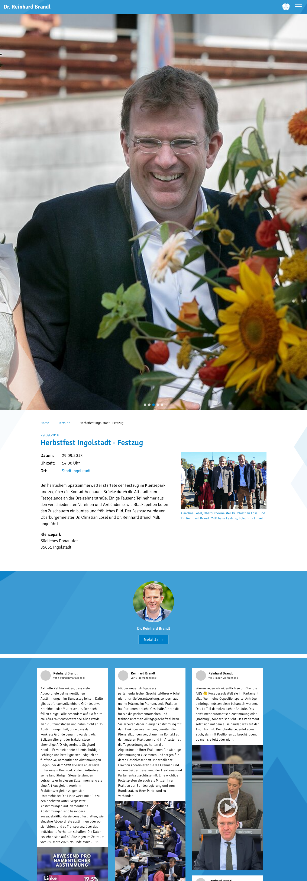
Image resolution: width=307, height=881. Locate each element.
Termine (64, 423)
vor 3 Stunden (61, 678)
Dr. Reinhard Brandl (153, 628)
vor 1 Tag (136, 678)
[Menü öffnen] (298, 7)
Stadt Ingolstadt (76, 470)
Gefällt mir (153, 639)
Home (45, 423)
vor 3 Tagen (216, 678)
